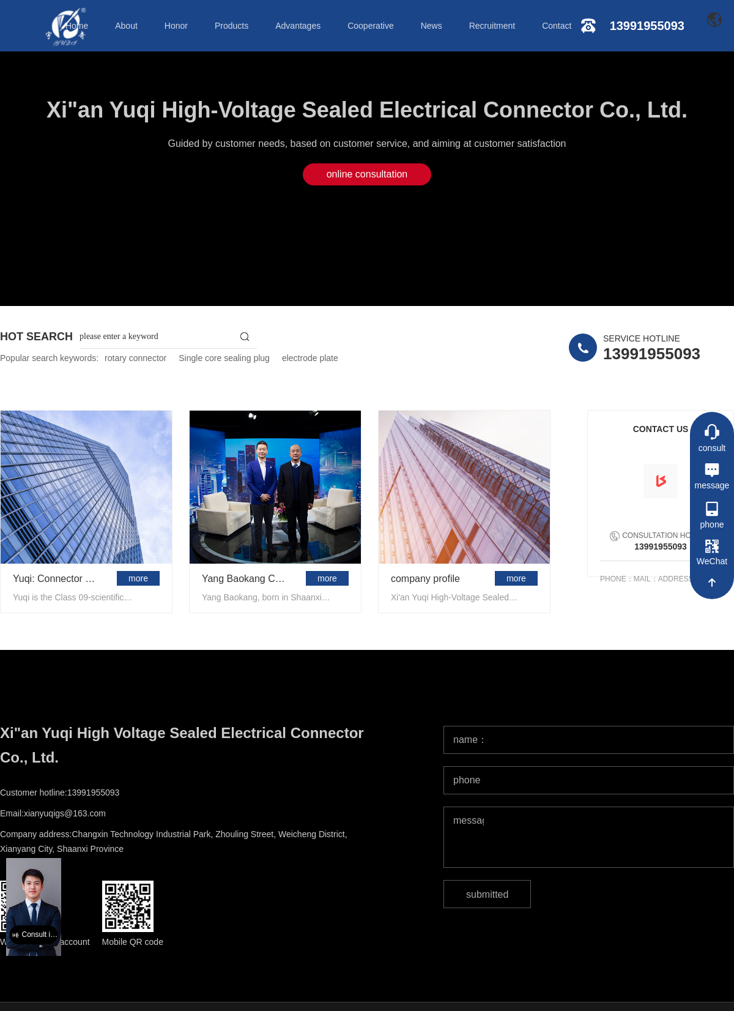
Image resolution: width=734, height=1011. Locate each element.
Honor (176, 26)
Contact (556, 26)
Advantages (298, 26)
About (126, 26)
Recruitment (492, 26)
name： (468, 739)
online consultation (367, 174)
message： (468, 820)
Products (231, 26)
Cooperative (370, 26)
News (431, 26)
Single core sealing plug (224, 358)
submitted (487, 894)
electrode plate (310, 358)
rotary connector (135, 358)
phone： (468, 780)
